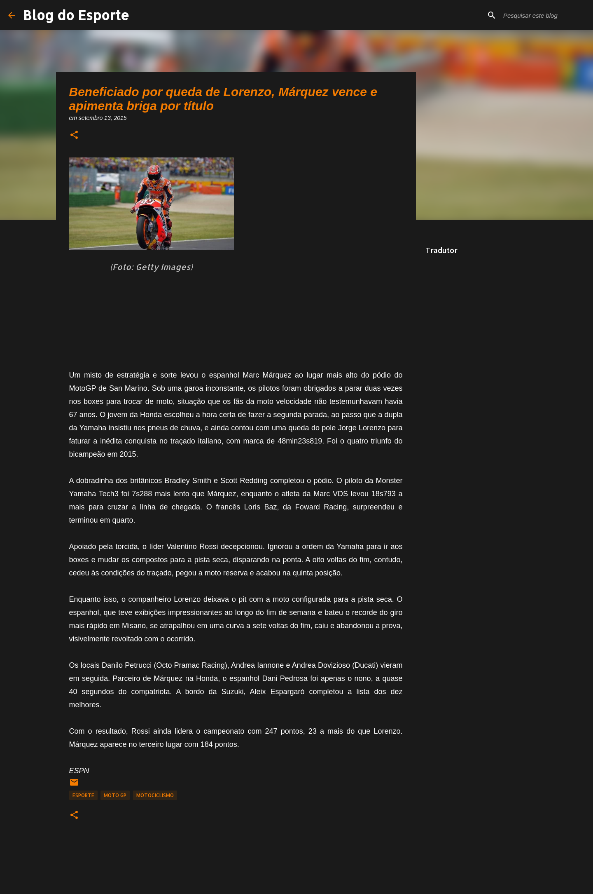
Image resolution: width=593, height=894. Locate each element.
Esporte (83, 795)
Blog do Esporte (76, 15)
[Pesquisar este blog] (543, 15)
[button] (74, 135)
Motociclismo (155, 795)
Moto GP (115, 795)
